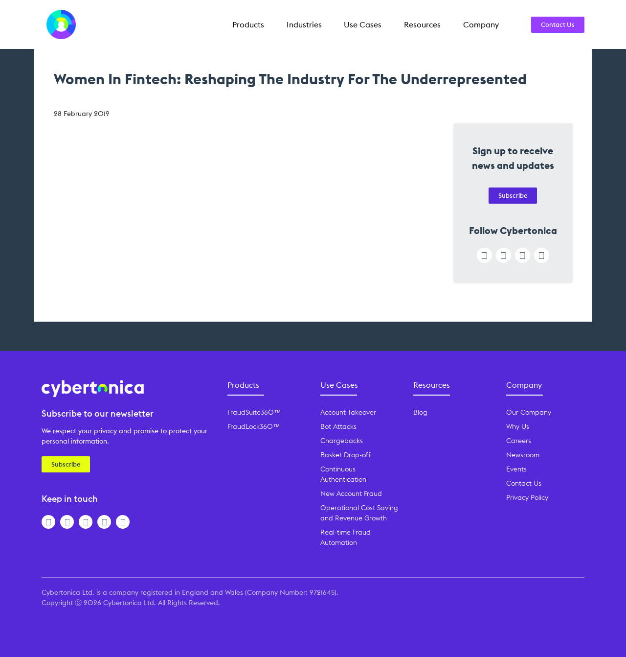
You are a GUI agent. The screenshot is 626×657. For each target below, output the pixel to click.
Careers (518, 440)
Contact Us (558, 24)
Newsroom (522, 454)
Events (516, 469)
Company (481, 24)
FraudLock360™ (253, 426)
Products (248, 24)
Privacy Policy (527, 497)
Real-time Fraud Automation (345, 537)
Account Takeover (348, 412)
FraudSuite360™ (254, 412)
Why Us (517, 426)
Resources (422, 24)
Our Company (528, 412)
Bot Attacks (338, 426)
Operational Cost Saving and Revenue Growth (359, 512)
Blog (420, 412)
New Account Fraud (351, 493)
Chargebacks (341, 440)
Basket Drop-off (345, 454)
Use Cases (362, 24)
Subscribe (512, 195)
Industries (304, 24)
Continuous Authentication (343, 474)
